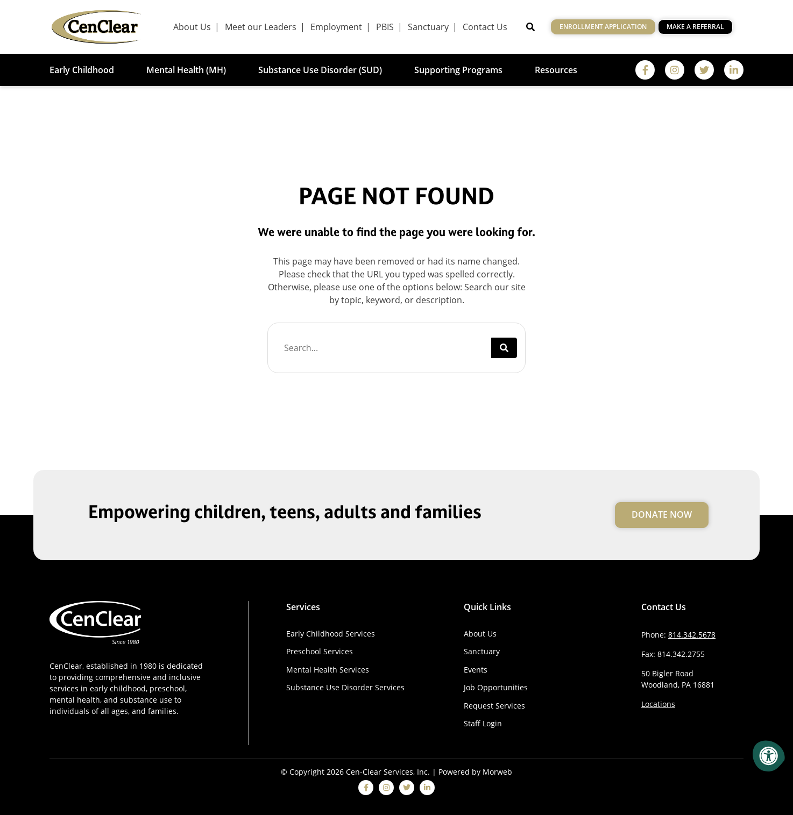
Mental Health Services (327, 669)
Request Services (494, 705)
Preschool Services (319, 651)
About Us (480, 633)
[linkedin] (734, 70)
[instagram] (674, 70)
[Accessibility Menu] (769, 756)
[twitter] (704, 70)
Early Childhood (81, 70)
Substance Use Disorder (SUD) (320, 70)
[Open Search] (530, 27)
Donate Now (662, 514)
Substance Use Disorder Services (345, 687)
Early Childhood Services (330, 633)
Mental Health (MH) (186, 70)
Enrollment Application (603, 26)
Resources (556, 70)
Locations (658, 704)
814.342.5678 (692, 635)
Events (475, 669)
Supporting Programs (458, 70)
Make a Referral (695, 26)
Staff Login (483, 723)
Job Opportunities (496, 687)
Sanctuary (482, 651)
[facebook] (645, 70)
